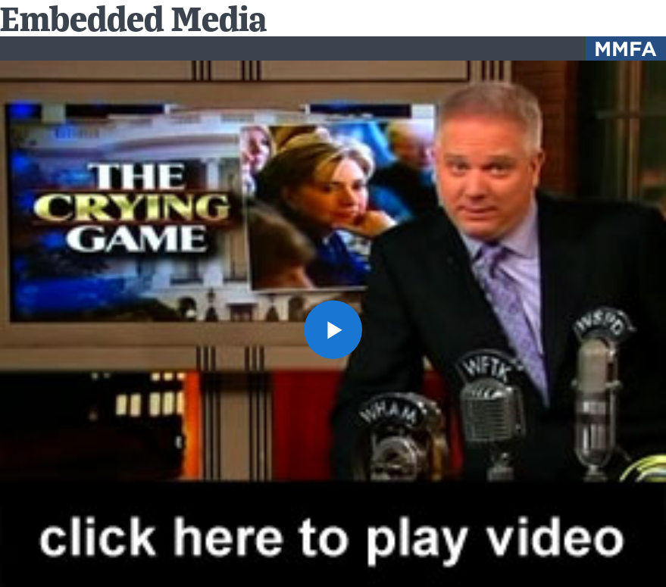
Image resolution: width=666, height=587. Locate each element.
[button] (333, 329)
